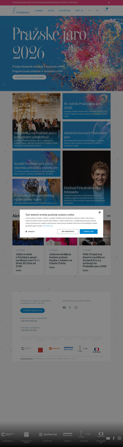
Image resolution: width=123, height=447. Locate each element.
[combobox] (100, 212)
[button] (30, 231)
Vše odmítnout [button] (68, 231)
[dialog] (61, 223)
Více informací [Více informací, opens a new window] (48, 226)
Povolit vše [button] (89, 231)
